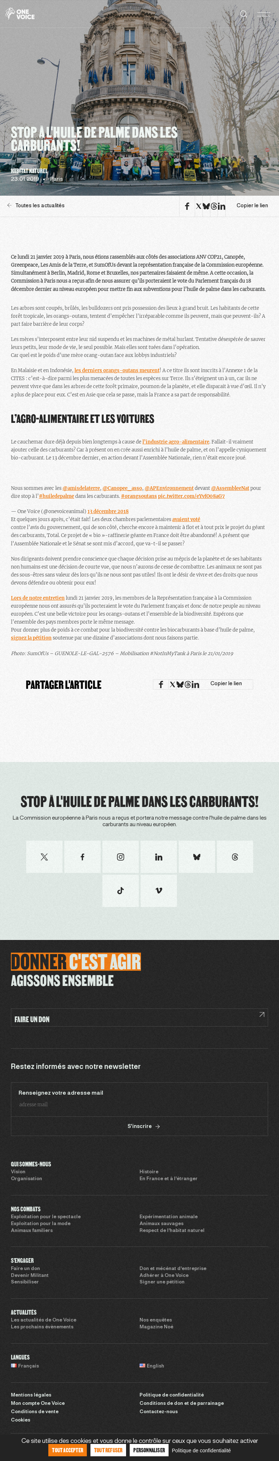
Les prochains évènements (42, 1327)
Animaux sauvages (161, 1224)
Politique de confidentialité (172, 1395)
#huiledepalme (56, 496)
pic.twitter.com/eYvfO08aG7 (191, 496)
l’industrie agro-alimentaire (175, 442)
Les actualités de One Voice (43, 1320)
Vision (18, 1172)
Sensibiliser (25, 1282)
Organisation (26, 1179)
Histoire (149, 1172)
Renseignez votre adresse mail (61, 1093)
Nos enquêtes (156, 1320)
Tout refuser (108, 1450)
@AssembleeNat (230, 488)
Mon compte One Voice (38, 1404)
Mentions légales (31, 1395)
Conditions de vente (34, 1412)
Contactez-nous (159, 1412)
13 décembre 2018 (108, 511)
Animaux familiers (32, 1231)
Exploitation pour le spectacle (46, 1217)
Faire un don (25, 1269)
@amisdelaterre (81, 488)
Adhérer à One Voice (164, 1276)
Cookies (20, 1420)
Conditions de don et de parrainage (182, 1404)
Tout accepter (67, 1450)
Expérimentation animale (169, 1217)
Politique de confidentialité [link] (201, 1450)
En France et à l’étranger (169, 1179)
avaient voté (186, 519)
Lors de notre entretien (38, 598)
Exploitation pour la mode (40, 1224)
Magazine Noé (156, 1327)
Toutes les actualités (36, 205)
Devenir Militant (30, 1276)
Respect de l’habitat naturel (172, 1231)
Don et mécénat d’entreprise (173, 1269)
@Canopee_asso (122, 488)
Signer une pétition (162, 1282)
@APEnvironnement (169, 488)
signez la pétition (31, 638)
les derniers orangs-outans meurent (116, 370)
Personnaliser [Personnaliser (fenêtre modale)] (149, 1450)
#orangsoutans (139, 496)
